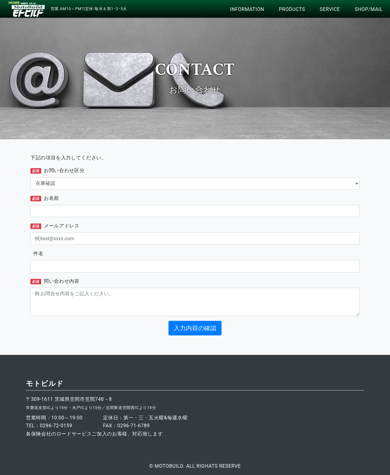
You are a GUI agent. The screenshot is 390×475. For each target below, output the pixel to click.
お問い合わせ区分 (57, 171)
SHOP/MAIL (369, 9)
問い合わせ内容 (55, 281)
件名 (37, 253)
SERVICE (330, 9)
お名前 (44, 198)
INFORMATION (247, 9)
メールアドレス (55, 226)
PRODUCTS (292, 9)
